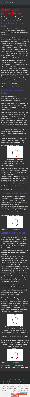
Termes (11, 382)
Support (17, 382)
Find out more (6, 393)
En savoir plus (24, 392)
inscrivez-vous (20, 365)
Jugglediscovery (7, 2)
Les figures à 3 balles (16, 362)
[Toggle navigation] (26, 2)
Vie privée (5, 382)
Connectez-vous (7, 365)
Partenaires (23, 382)
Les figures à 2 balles (16, 229)
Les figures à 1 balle (15, 87)
